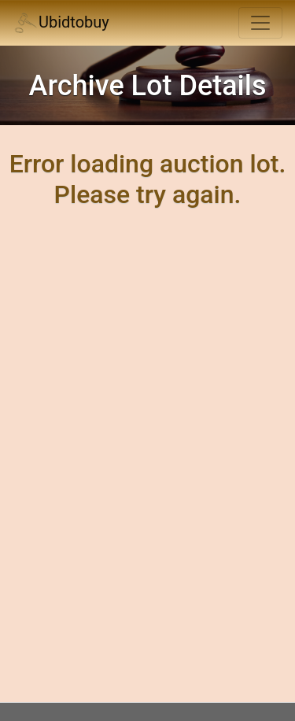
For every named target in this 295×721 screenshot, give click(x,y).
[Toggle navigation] (260, 23)
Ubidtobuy (61, 23)
